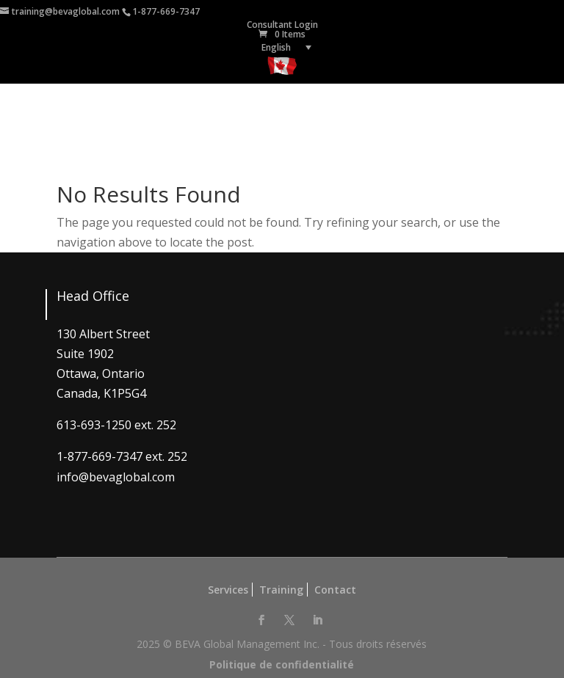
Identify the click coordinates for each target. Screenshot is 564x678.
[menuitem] (282, 47)
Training (281, 590)
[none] (282, 47)
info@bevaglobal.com (116, 477)
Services (228, 590)
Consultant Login (282, 24)
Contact (335, 590)
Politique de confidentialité (281, 664)
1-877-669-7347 (166, 11)
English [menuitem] (276, 47)
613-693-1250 (94, 425)
